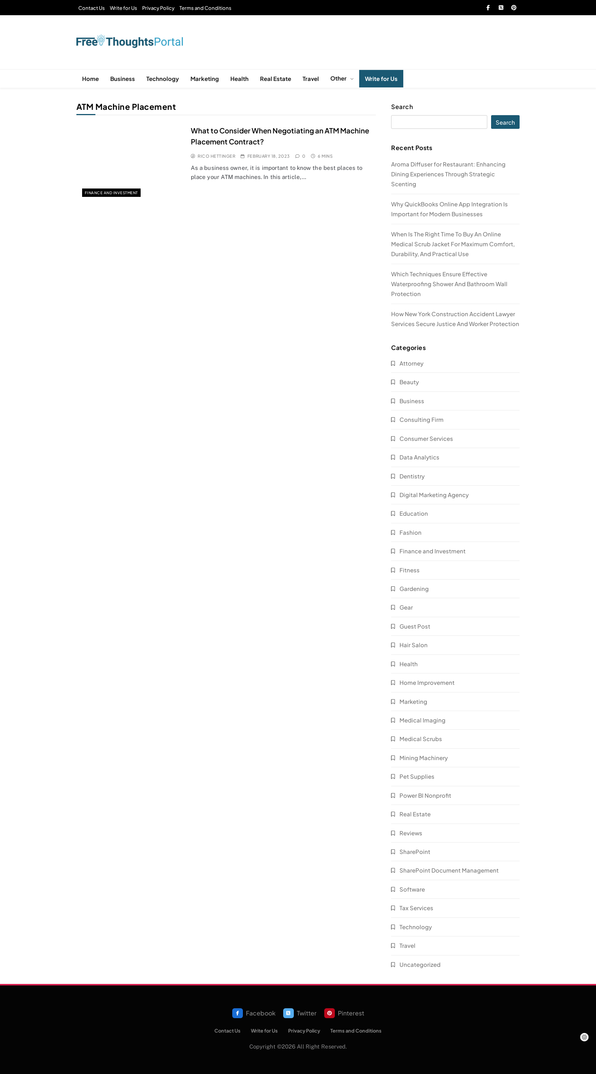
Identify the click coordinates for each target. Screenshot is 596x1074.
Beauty (409, 381)
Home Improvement (427, 682)
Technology (162, 78)
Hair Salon (413, 644)
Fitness (409, 569)
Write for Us (123, 8)
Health (239, 78)
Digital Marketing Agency (434, 494)
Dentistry (412, 476)
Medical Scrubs (420, 738)
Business (122, 78)
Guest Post (414, 626)
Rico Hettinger (216, 156)
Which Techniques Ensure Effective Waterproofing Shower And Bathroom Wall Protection (449, 283)
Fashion (410, 532)
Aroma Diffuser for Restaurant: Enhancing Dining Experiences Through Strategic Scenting (448, 173)
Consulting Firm (421, 419)
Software (412, 889)
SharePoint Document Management (449, 870)
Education (413, 513)
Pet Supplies (416, 776)
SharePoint (414, 851)
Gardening (414, 588)
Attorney (411, 363)
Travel (311, 78)
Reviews (410, 832)
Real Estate (275, 78)
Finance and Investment (111, 192)
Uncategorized (420, 964)
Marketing (204, 78)
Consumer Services (426, 438)
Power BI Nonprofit (425, 795)
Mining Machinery (423, 757)
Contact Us (91, 8)
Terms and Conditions (205, 8)
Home (90, 78)
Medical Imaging (422, 720)
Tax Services (416, 907)
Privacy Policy (158, 8)
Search (402, 107)
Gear (406, 607)
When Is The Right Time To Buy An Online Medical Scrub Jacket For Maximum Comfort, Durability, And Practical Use (453, 243)
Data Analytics (419, 457)
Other (338, 78)
